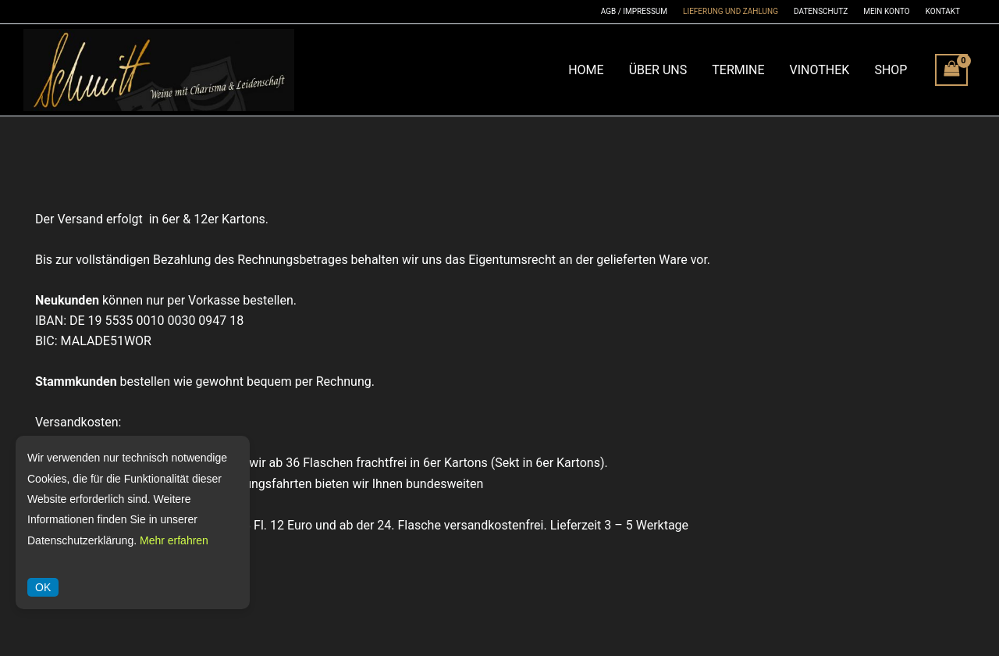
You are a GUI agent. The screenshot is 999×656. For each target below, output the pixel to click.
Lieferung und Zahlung (730, 11)
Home (585, 69)
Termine (738, 69)
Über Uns (658, 69)
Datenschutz (821, 11)
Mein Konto (886, 11)
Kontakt (943, 11)
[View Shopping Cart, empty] (951, 70)
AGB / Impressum (634, 11)
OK (43, 587)
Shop (890, 69)
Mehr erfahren (174, 540)
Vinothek (820, 69)
